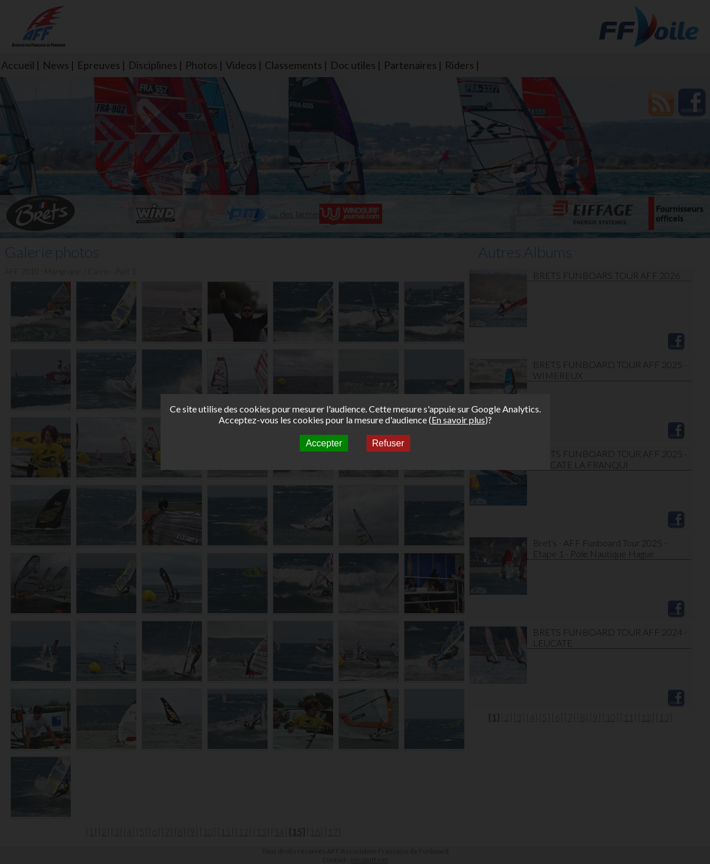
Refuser (388, 443)
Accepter (324, 443)
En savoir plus (458, 419)
